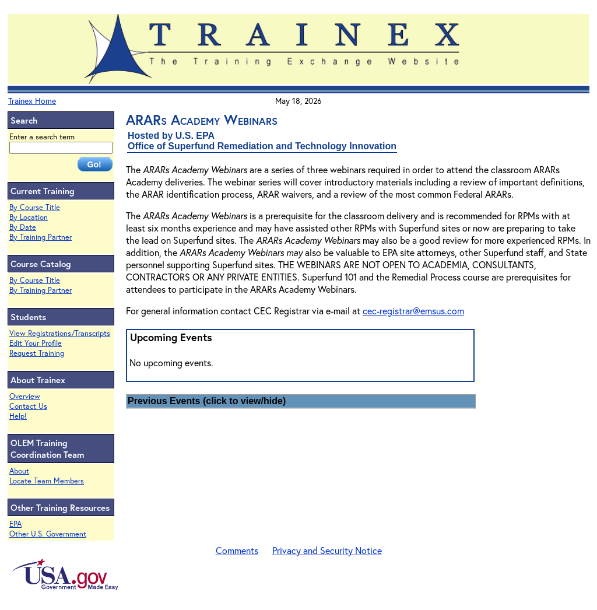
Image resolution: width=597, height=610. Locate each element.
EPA (15, 524)
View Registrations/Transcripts (59, 333)
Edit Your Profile (35, 343)
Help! (18, 416)
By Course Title (34, 207)
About (19, 471)
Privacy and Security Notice (327, 550)
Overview (24, 396)
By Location (28, 217)
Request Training (36, 353)
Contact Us (28, 406)
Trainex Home (32, 100)
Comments (237, 550)
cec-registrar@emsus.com (413, 310)
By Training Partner (40, 237)
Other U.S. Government (47, 534)
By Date (22, 227)
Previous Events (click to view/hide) (207, 401)
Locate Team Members (46, 481)
